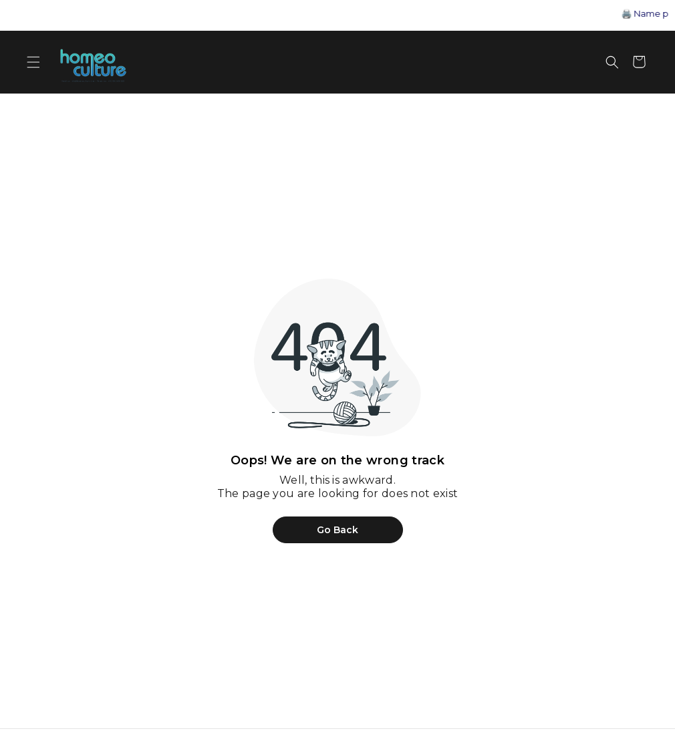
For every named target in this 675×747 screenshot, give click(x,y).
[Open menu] (33, 62)
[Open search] (612, 62)
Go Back (337, 530)
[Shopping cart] (639, 62)
